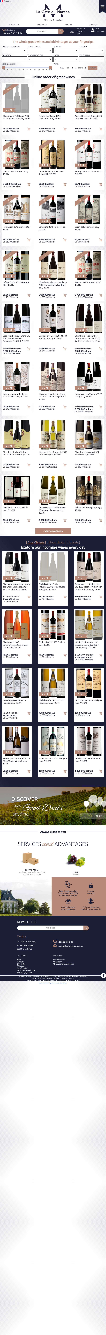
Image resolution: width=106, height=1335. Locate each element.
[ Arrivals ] (73, 542)
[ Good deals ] (57, 542)
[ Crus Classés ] (36, 542)
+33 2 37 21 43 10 (65, 942)
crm (66, 983)
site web (55, 983)
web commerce (61, 983)
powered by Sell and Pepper (46, 983)
